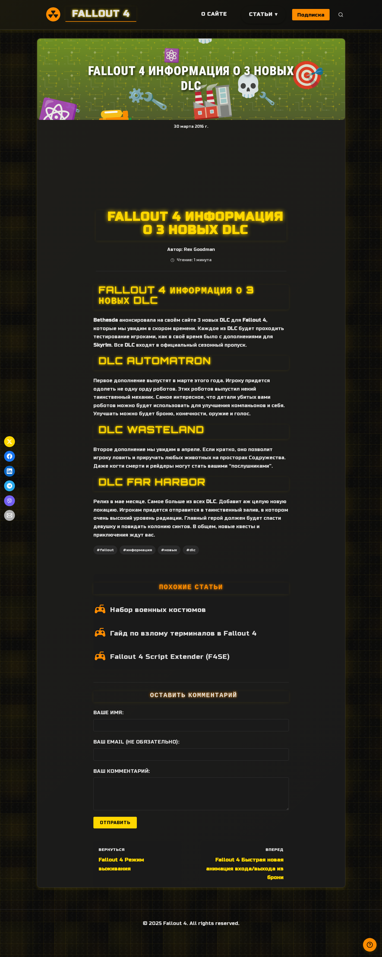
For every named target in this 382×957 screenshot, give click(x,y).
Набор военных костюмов (158, 610)
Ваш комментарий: (121, 771)
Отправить (115, 822)
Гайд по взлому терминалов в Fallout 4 (183, 633)
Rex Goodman (199, 249)
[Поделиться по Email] (9, 515)
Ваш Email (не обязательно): (136, 742)
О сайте (213, 14)
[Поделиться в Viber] (9, 500)
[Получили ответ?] (370, 945)
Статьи (260, 14)
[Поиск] (340, 14)
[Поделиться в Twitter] (9, 441)
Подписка (310, 15)
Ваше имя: (108, 713)
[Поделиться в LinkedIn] (9, 471)
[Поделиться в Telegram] (9, 485)
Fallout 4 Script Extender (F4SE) (170, 657)
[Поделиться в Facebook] (9, 456)
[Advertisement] (191, 170)
